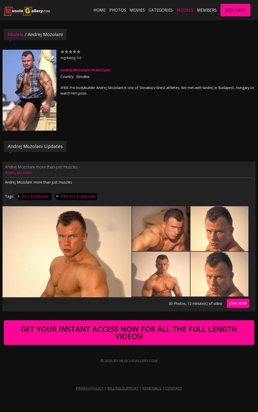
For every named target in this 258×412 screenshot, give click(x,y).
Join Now (235, 10)
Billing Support (123, 388)
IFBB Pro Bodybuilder (78, 196)
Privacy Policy (89, 388)
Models (185, 10)
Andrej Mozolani (18, 172)
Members (207, 10)
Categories (161, 10)
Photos (117, 10)
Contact (173, 388)
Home (99, 10)
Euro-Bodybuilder (36, 196)
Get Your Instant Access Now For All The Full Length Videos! (129, 332)
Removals (152, 388)
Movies (137, 10)
